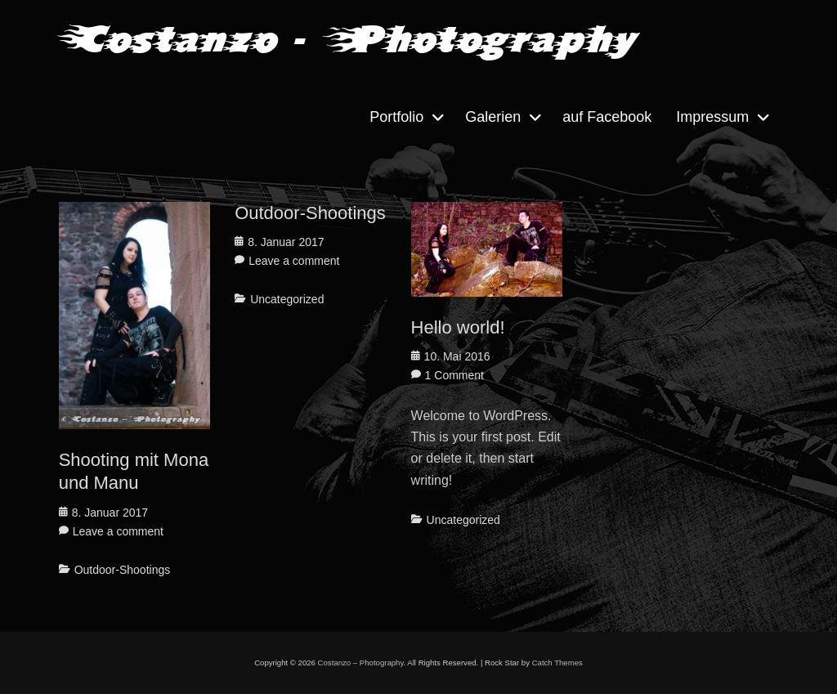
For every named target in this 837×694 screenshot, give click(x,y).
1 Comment (454, 375)
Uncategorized (287, 299)
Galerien (493, 117)
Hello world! (458, 327)
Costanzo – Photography (361, 662)
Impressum (712, 117)
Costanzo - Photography (346, 39)
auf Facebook (606, 117)
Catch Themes (557, 662)
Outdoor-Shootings (122, 569)
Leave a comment (118, 531)
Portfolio (396, 117)
